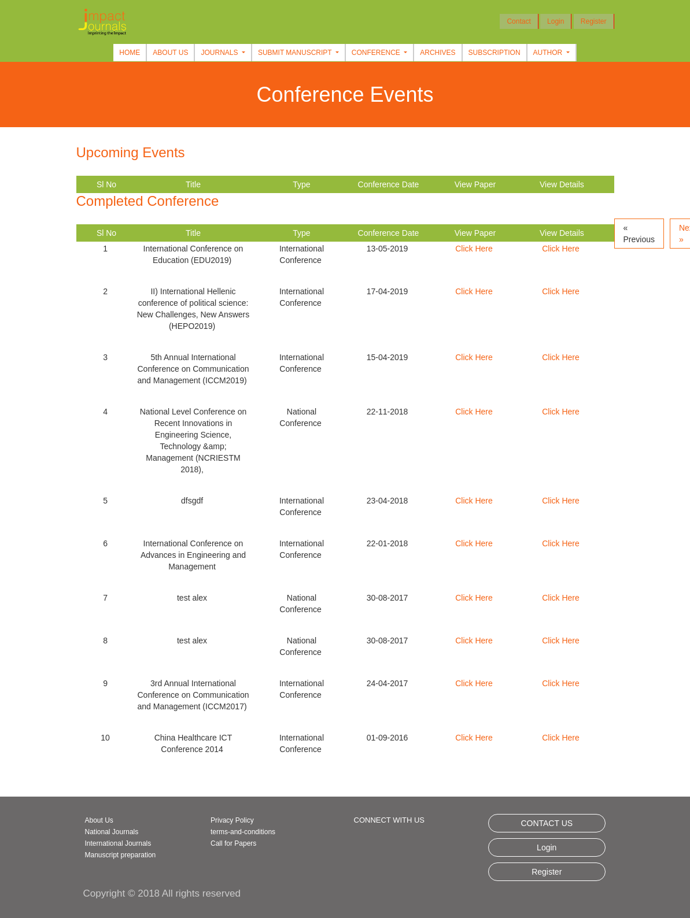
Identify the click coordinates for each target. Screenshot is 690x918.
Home (129, 53)
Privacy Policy (232, 820)
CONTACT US (547, 823)
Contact (518, 21)
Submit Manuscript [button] (296, 53)
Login (555, 21)
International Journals (118, 843)
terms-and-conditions (243, 832)
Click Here (474, 248)
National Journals (112, 832)
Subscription (494, 53)
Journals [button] (220, 53)
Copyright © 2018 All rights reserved (162, 893)
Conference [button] (377, 53)
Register (594, 21)
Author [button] (548, 53)
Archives (437, 53)
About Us (170, 53)
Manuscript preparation (120, 855)
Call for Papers (233, 843)
